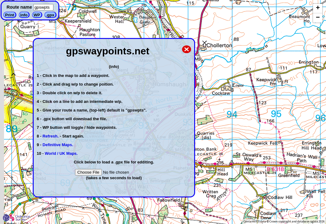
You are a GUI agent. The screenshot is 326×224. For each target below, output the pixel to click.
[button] (317, 8)
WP (37, 15)
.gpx (50, 15)
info (24, 15)
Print (9, 15)
